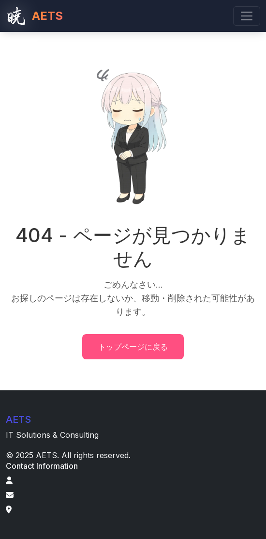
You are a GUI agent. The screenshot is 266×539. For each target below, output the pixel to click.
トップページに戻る (133, 347)
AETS (34, 16)
